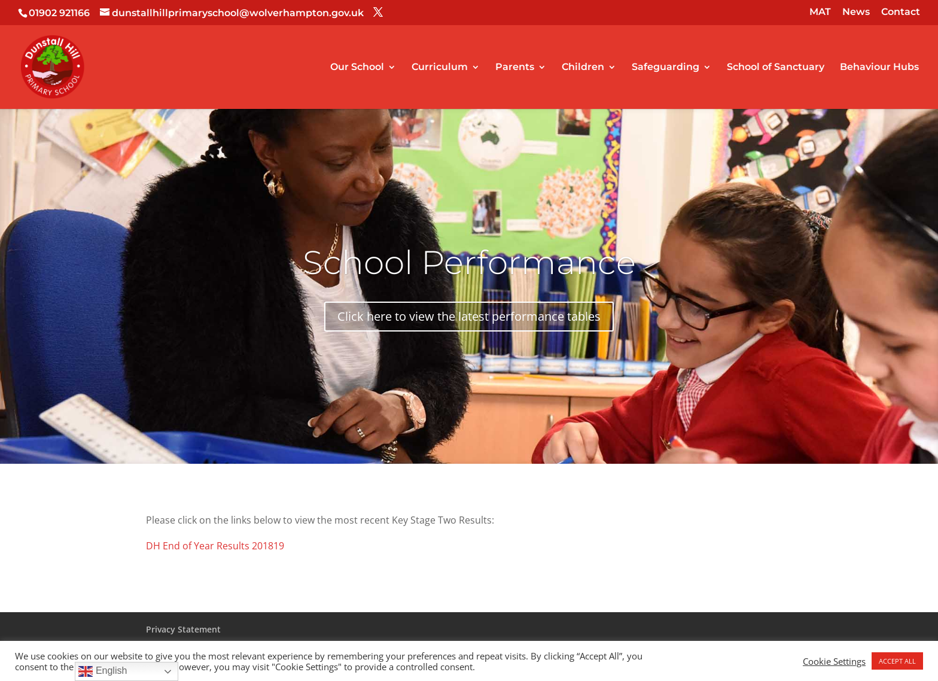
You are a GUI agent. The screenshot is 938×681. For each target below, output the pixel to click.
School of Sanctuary (775, 67)
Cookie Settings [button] (834, 661)
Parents (514, 67)
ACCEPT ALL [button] (897, 660)
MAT (820, 12)
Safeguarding (665, 67)
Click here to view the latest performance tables (469, 319)
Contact (900, 12)
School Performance (469, 264)
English (102, 671)
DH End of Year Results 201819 (215, 545)
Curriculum (440, 67)
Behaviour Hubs (879, 67)
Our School (357, 67)
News (856, 12)
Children (583, 67)
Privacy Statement (183, 629)
